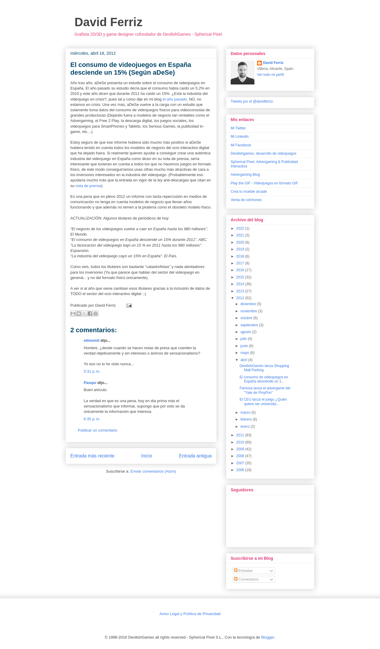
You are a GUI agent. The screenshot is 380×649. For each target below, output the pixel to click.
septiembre (249, 325)
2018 (240, 256)
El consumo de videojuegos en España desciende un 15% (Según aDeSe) (130, 68)
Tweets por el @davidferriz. (252, 101)
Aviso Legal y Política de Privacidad (190, 614)
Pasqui (90, 382)
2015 (240, 277)
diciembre (248, 304)
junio (244, 346)
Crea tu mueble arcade (249, 191)
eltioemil (91, 340)
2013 (240, 291)
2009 (240, 449)
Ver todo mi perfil (270, 75)
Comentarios (246, 579)
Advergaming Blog (245, 175)
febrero (246, 419)
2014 (240, 284)
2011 (240, 435)
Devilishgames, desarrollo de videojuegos (263, 153)
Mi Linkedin (240, 136)
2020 (240, 242)
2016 (240, 270)
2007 (240, 463)
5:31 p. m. (92, 371)
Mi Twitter (238, 128)
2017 (240, 263)
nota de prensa (88, 186)
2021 (240, 235)
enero (245, 426)
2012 (240, 298)
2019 (240, 249)
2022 (240, 228)
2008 (240, 456)
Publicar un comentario (97, 430)
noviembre (249, 311)
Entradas (243, 571)
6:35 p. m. (92, 419)
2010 (240, 442)
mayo (245, 353)
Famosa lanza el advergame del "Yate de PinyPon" (265, 390)
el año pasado (175, 99)
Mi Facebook (241, 145)
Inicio (146, 455)
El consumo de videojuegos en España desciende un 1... (264, 379)
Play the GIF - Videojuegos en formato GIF (264, 183)
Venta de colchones (246, 200)
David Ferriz (108, 22)
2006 (240, 470)
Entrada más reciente (92, 455)
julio (244, 339)
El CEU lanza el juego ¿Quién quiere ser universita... (263, 401)
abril (244, 360)
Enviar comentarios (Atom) (153, 471)
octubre (246, 318)
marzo (245, 412)
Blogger (267, 637)
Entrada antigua (195, 455)
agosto (246, 332)
